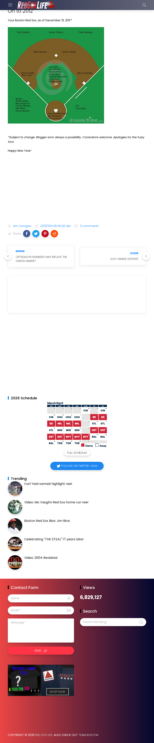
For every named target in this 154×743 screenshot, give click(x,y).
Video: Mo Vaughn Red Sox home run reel (56, 502)
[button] (26, 233)
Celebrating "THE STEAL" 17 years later (54, 539)
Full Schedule (77, 453)
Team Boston (88, 735)
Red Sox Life (43, 735)
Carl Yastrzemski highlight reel (48, 483)
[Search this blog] (113, 622)
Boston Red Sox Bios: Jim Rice (47, 520)
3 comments (89, 226)
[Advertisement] (77, 189)
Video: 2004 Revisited (40, 557)
